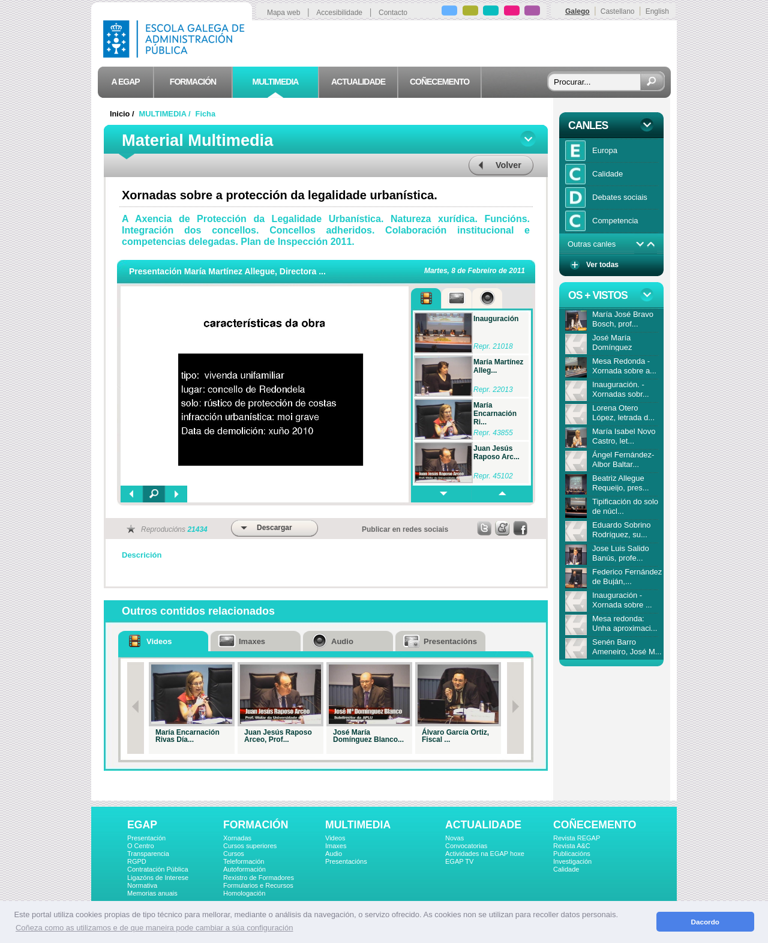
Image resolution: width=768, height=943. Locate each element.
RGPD (136, 861)
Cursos (233, 853)
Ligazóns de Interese (157, 877)
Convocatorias (466, 845)
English (657, 11)
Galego (577, 11)
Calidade (566, 869)
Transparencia (148, 853)
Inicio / (123, 113)
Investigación (572, 861)
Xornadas (237, 838)
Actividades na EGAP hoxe (484, 853)
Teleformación (243, 861)
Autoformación (244, 869)
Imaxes (335, 845)
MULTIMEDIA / (166, 113)
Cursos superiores (250, 845)
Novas (454, 838)
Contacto (393, 12)
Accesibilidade (339, 12)
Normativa (142, 885)
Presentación (146, 838)
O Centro (140, 845)
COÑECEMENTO (594, 825)
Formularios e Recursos (258, 885)
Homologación (244, 893)
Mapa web (283, 12)
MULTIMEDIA (358, 825)
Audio (333, 853)
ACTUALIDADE (483, 825)
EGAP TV (459, 861)
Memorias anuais (152, 893)
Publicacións (571, 853)
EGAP (142, 825)
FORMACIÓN (255, 825)
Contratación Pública (157, 869)
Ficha (205, 113)
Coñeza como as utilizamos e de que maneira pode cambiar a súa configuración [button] (154, 927)
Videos (335, 838)
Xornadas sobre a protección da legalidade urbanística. (279, 195)
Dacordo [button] (705, 922)
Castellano (618, 11)
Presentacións (346, 861)
